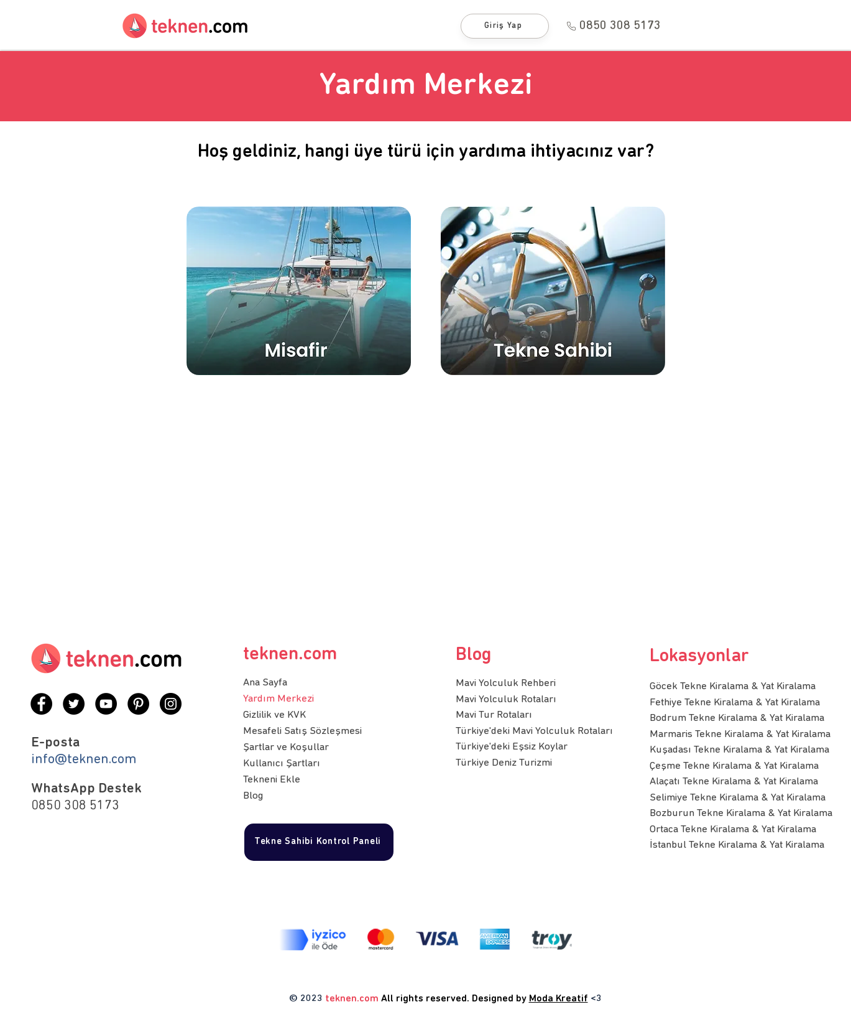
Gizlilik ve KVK (274, 715)
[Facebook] (41, 704)
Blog (253, 796)
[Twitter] (74, 704)
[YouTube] (106, 704)
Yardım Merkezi (278, 699)
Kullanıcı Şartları (281, 763)
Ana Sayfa (265, 682)
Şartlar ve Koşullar (286, 747)
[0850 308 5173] (613, 26)
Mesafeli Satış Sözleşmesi (302, 731)
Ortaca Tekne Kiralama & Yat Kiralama (733, 829)
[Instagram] (171, 704)
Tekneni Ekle (271, 779)
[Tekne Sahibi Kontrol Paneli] (318, 842)
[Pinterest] (138, 704)
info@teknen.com (84, 760)
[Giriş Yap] (505, 26)
